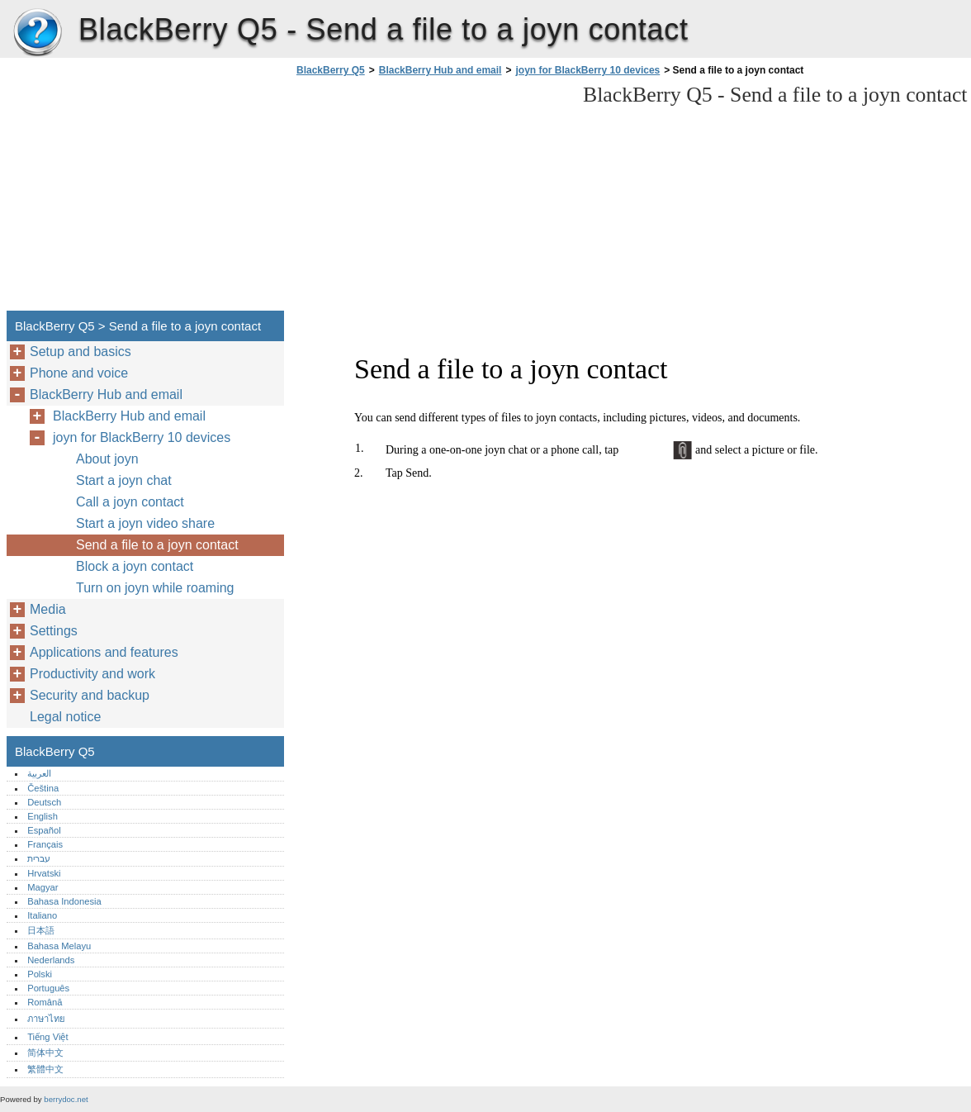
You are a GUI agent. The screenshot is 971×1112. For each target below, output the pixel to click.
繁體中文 (45, 1069)
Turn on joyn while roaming (155, 588)
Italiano (42, 915)
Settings (54, 631)
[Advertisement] (431, 198)
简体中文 (45, 1052)
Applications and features (104, 652)
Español (43, 830)
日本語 (40, 930)
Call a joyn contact (130, 502)
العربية (39, 773)
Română (44, 1002)
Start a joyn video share (145, 523)
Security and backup (89, 695)
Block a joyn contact (134, 566)
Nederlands (50, 960)
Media (48, 609)
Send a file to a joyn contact (157, 545)
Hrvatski (43, 873)
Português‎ (48, 988)
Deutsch (44, 802)
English (42, 816)
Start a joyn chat (124, 480)
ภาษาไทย (46, 1019)
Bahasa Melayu (59, 946)
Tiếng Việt (47, 1037)
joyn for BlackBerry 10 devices (587, 70)
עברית (38, 858)
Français (45, 844)
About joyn (107, 459)
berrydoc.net (66, 1099)
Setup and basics (80, 352)
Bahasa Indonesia (64, 901)
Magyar (42, 887)
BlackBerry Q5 (37, 33)
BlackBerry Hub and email (440, 70)
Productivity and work (92, 674)
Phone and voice (79, 373)
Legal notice (65, 717)
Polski (39, 974)
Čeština (43, 788)
